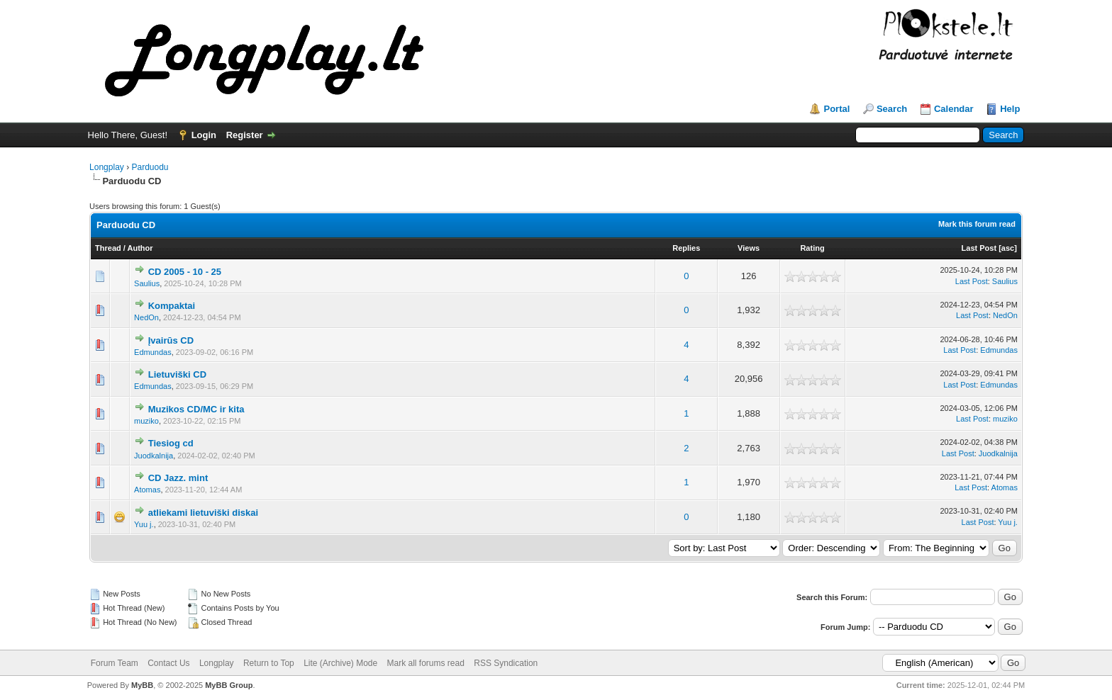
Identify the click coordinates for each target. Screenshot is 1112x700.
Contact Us (168, 663)
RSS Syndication (506, 663)
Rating (812, 248)
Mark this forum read (977, 224)
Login (203, 135)
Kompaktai (171, 305)
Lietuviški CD (177, 374)
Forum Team (114, 663)
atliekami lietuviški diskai (203, 512)
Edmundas (153, 352)
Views (749, 248)
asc (1007, 248)
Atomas (147, 489)
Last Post (979, 248)
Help (1010, 108)
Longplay (106, 167)
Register (244, 135)
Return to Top (268, 663)
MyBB (142, 685)
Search (892, 108)
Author (140, 248)
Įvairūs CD (171, 340)
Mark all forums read (426, 663)
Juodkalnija (153, 455)
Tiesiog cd (171, 443)
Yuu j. (144, 524)
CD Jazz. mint (178, 478)
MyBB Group (228, 685)
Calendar (954, 108)
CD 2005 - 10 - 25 (184, 271)
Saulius (147, 283)
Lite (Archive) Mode (340, 663)
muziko (146, 421)
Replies (686, 248)
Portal (836, 108)
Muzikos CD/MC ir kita (196, 409)
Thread (108, 248)
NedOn (146, 317)
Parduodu (149, 167)
